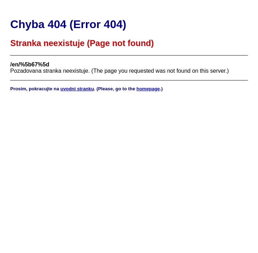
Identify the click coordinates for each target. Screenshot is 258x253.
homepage (148, 88)
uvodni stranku (77, 88)
